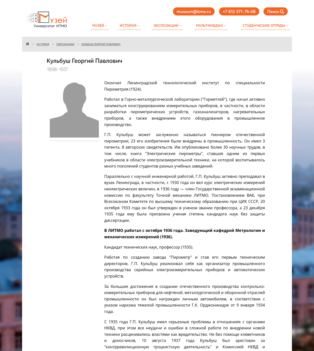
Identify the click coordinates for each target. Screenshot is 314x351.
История (128, 26)
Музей (98, 26)
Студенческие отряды (264, 26)
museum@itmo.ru (194, 12)
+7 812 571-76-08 (239, 12)
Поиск (275, 11)
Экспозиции (166, 26)
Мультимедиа (209, 26)
